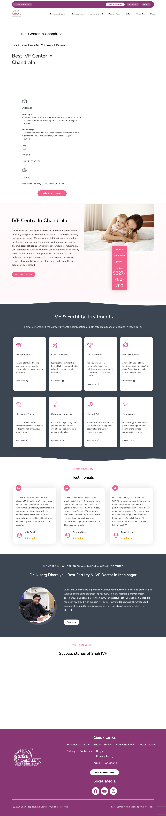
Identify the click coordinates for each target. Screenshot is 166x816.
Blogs (152, 14)
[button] (61, 45)
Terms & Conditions (104, 763)
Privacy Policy (104, 756)
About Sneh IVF (96, 14)
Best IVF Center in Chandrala (32, 59)
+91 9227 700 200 (31, 161)
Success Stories (78, 14)
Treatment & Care (58, 14)
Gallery (128, 14)
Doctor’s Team (114, 14)
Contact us (140, 14)
